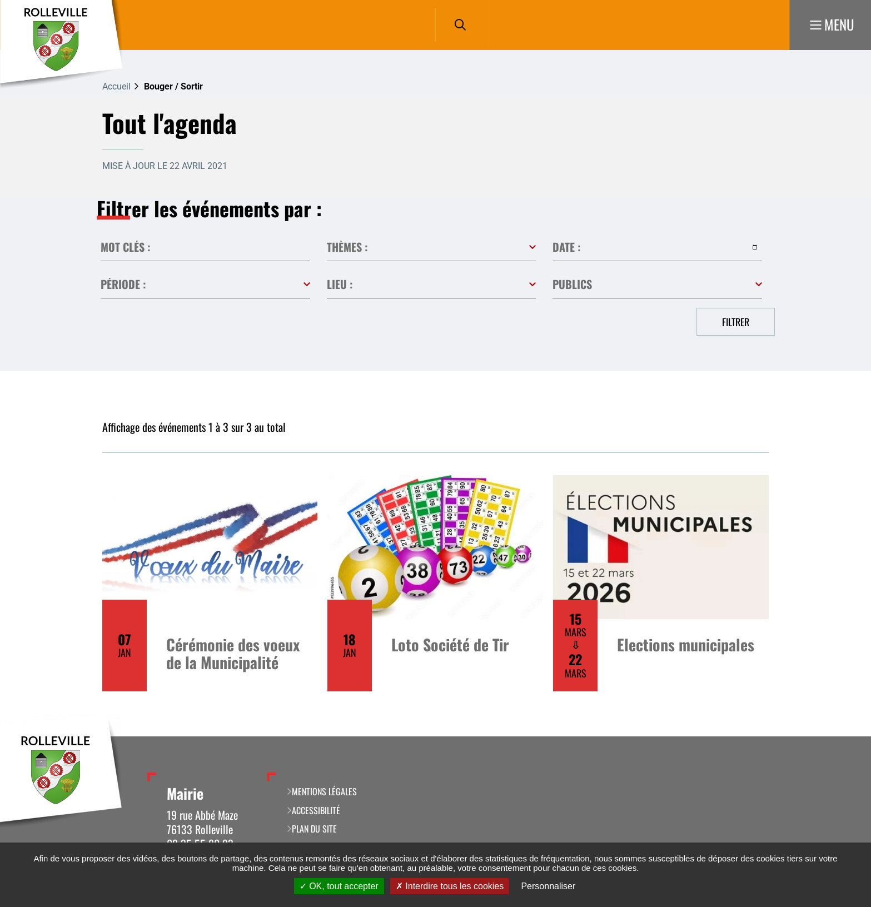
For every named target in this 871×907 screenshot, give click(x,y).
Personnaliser (548, 886)
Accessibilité (316, 810)
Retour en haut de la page (846, 736)
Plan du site (314, 829)
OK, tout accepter (339, 886)
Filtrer (735, 322)
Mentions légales (324, 791)
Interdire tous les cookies (450, 886)
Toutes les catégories (431, 247)
